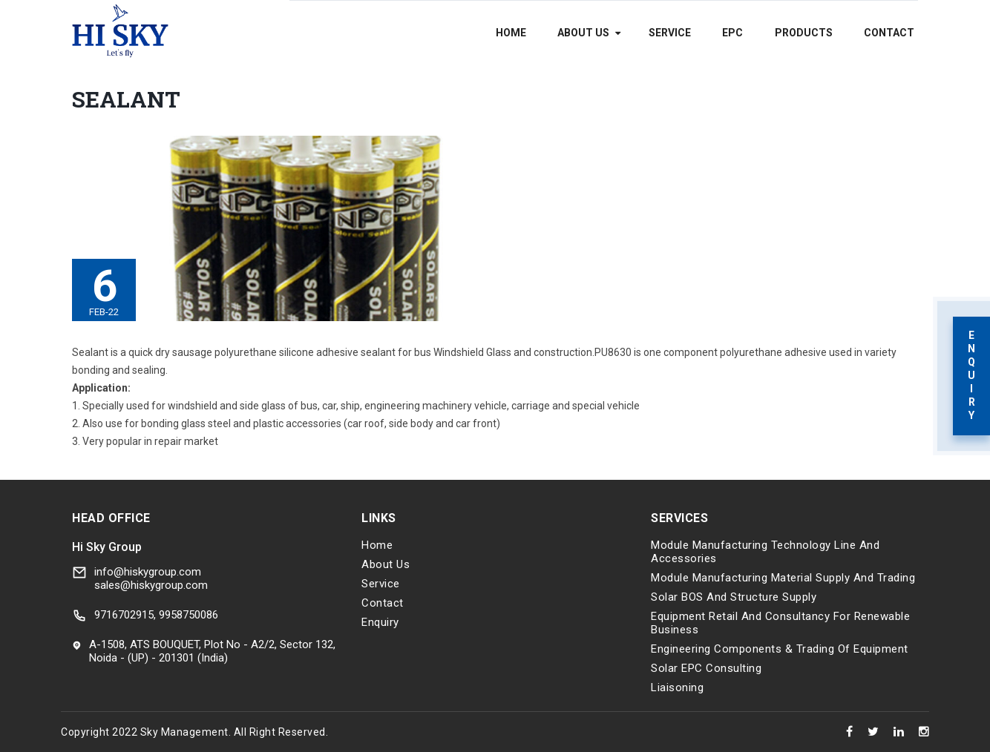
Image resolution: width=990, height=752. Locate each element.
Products (804, 33)
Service (670, 33)
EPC (732, 33)
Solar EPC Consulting (706, 668)
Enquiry (380, 622)
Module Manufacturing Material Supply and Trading (783, 577)
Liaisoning (677, 687)
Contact (889, 33)
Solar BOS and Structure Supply (733, 597)
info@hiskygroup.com (147, 571)
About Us (583, 33)
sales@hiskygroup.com (151, 585)
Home (511, 33)
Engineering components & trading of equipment (779, 649)
